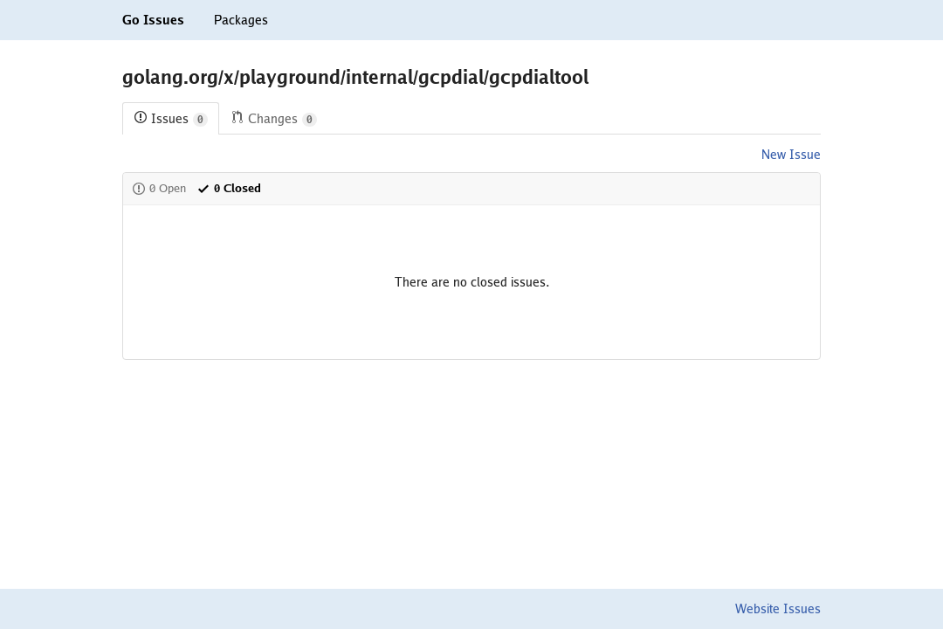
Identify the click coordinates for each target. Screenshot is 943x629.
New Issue (791, 155)
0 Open (159, 188)
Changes (274, 119)
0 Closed (228, 188)
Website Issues (778, 609)
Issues (171, 119)
